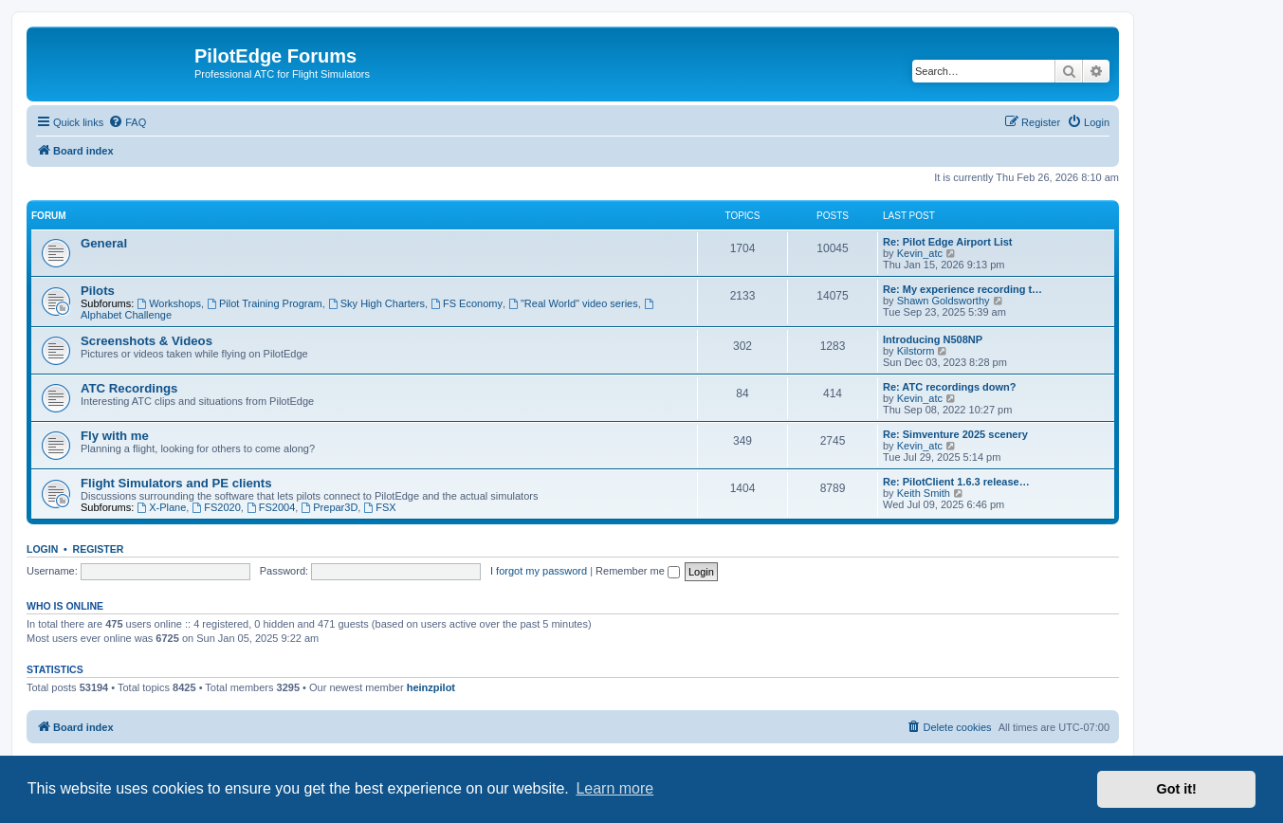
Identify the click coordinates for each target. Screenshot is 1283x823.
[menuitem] (127, 122)
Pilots (98, 290)
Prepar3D (329, 507)
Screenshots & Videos (146, 341)
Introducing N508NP (932, 339)
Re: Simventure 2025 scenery (955, 434)
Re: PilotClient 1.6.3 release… (956, 481)
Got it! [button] (1177, 788)
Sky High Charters (376, 303)
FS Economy (467, 303)
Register (98, 549)
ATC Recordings (129, 388)
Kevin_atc (920, 253)
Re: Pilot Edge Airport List (948, 241)
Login (42, 549)
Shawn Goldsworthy (943, 300)
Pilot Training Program (264, 303)
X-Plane (161, 507)
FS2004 (271, 507)
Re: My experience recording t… (962, 289)
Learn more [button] (614, 788)
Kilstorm (916, 351)
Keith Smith (923, 493)
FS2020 (216, 507)
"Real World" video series (573, 303)
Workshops (169, 303)
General (104, 243)
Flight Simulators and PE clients (176, 483)
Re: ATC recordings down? (950, 387)
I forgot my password (538, 570)
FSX (379, 507)
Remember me (638, 570)
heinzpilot (431, 687)
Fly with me (115, 436)
